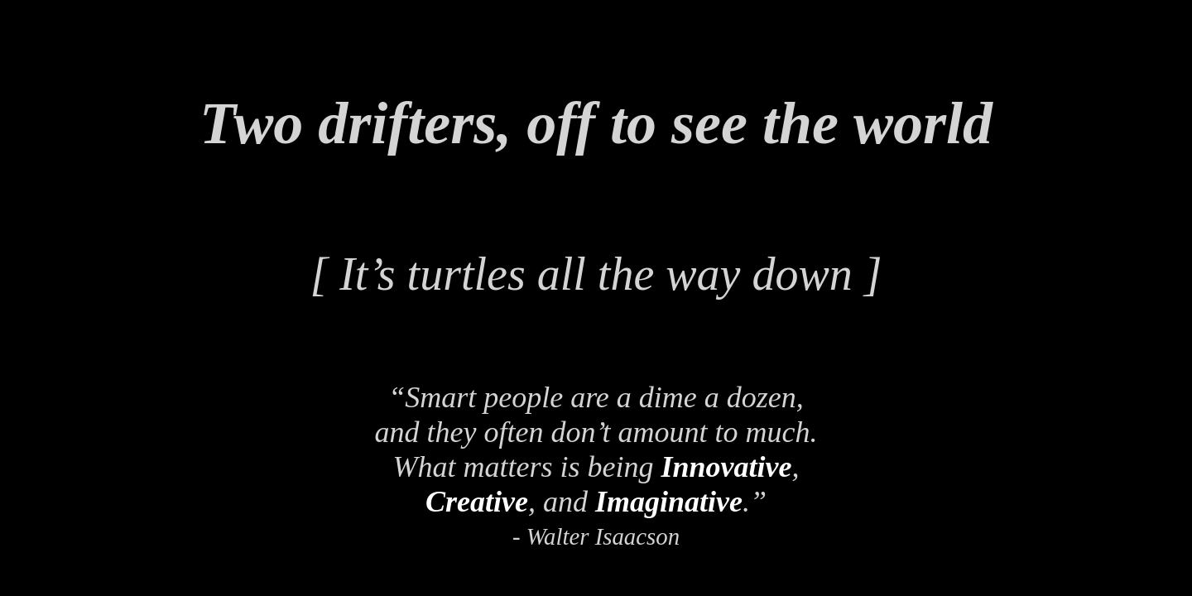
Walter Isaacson (603, 536)
